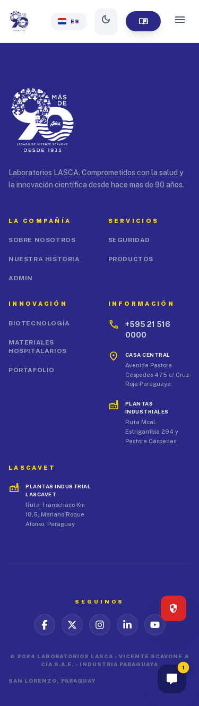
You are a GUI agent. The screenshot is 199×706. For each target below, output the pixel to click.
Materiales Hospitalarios (37, 347)
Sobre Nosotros (41, 240)
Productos (130, 259)
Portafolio (31, 370)
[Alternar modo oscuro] (106, 21)
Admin (20, 278)
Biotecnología (39, 323)
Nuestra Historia (44, 259)
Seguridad (129, 240)
